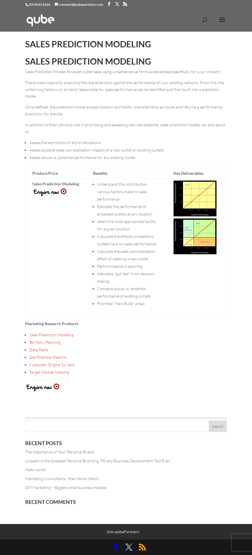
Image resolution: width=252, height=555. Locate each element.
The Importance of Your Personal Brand (59, 451)
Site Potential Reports (47, 357)
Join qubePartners (123, 531)
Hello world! (36, 469)
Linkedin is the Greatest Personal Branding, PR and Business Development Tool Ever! (98, 460)
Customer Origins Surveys (52, 364)
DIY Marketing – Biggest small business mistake (66, 487)
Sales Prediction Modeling (51, 334)
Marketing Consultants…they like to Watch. (62, 478)
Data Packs (38, 349)
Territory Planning (44, 342)
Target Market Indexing (49, 372)
